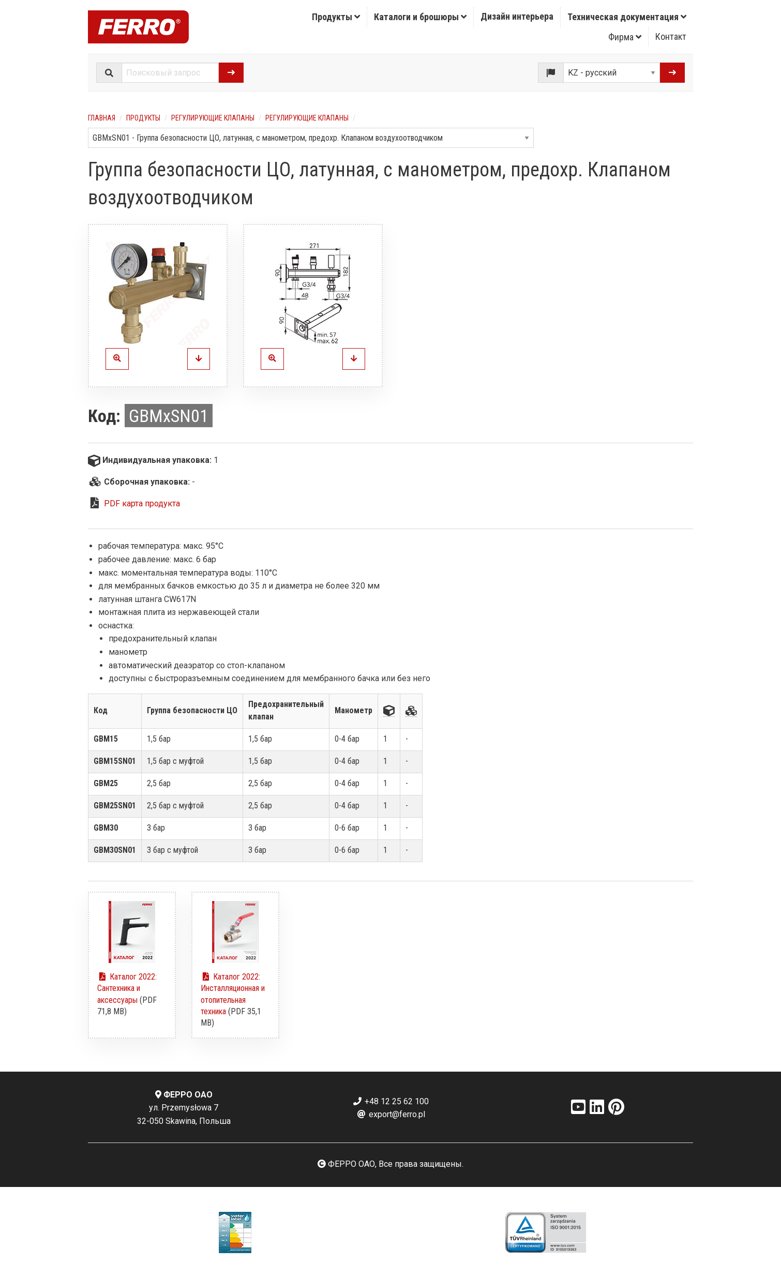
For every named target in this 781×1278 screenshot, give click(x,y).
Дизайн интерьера (516, 16)
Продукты (336, 16)
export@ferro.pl (390, 1114)
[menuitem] (336, 17)
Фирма (624, 37)
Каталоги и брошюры (420, 16)
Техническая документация (626, 16)
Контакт (670, 36)
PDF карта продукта (142, 503)
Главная (101, 118)
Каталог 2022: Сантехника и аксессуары (127, 988)
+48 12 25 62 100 (390, 1101)
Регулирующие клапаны (212, 118)
